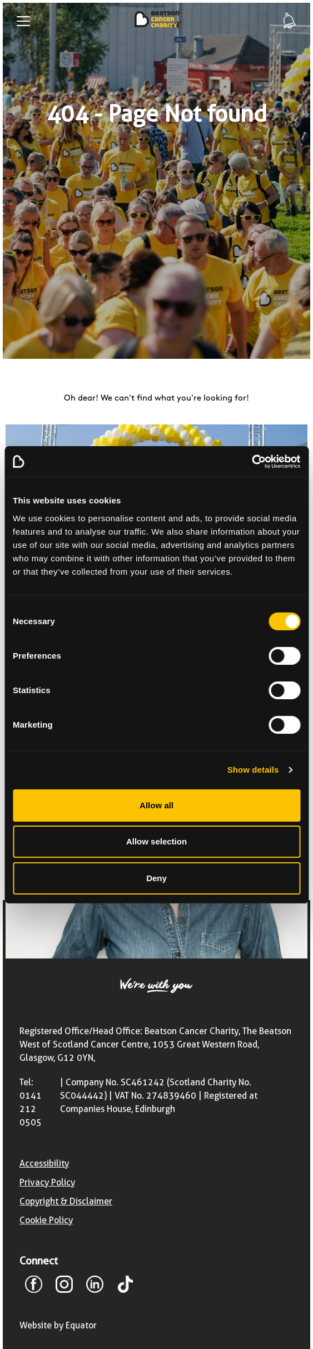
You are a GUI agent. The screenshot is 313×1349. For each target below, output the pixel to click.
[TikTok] (125, 1286)
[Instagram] (64, 1286)
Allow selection (156, 841)
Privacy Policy (47, 1182)
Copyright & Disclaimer (65, 1201)
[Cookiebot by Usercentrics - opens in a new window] (251, 461)
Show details (253, 769)
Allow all (156, 805)
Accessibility (44, 1163)
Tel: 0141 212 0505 (30, 1102)
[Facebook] (33, 1286)
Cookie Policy (46, 1220)
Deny (156, 878)
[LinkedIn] (94, 1286)
